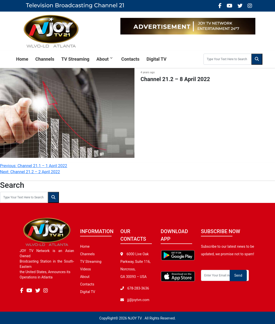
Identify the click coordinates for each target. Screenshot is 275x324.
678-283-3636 (137, 288)
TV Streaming (75, 59)
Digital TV (156, 59)
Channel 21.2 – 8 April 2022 (175, 79)
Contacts (130, 59)
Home (22, 59)
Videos (85, 269)
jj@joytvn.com (138, 300)
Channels (44, 59)
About (102, 59)
